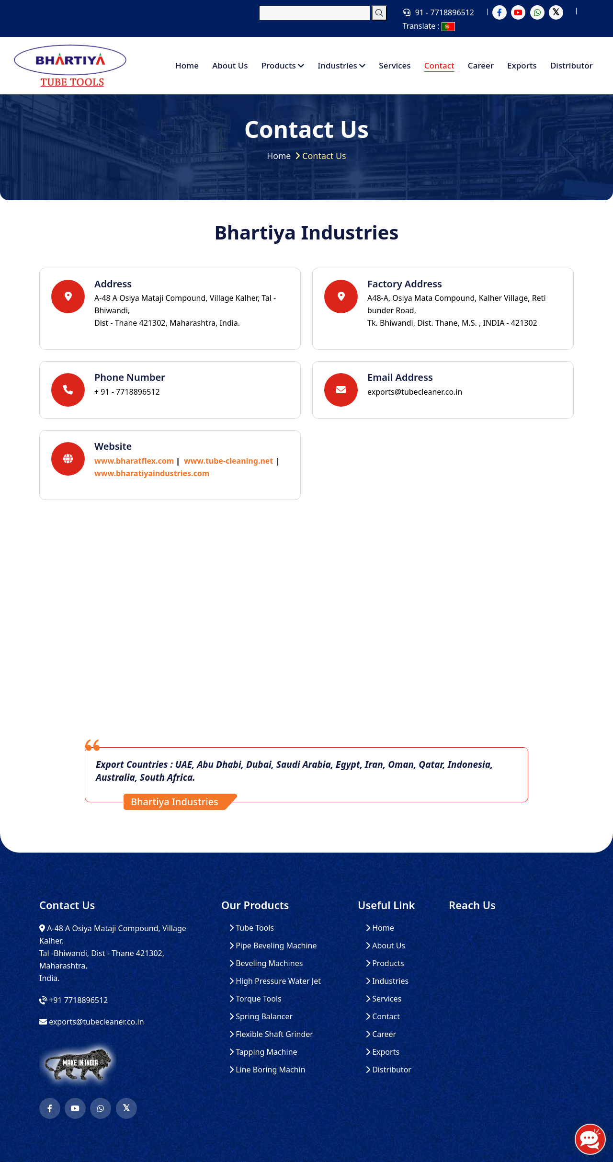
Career (481, 65)
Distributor (571, 65)
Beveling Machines (266, 963)
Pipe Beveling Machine (273, 946)
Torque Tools (255, 999)
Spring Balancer (261, 1017)
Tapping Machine (263, 1052)
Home (187, 65)
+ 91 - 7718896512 (127, 392)
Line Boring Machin (267, 1070)
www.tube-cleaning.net (228, 461)
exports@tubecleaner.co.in (414, 392)
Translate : (429, 26)
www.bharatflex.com (134, 461)
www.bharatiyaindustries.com (151, 473)
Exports (522, 65)
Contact (439, 65)
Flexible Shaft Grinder (271, 1034)
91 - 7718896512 (444, 12)
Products (282, 65)
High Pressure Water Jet (275, 981)
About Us (230, 65)
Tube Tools (251, 928)
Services (394, 65)
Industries (341, 65)
